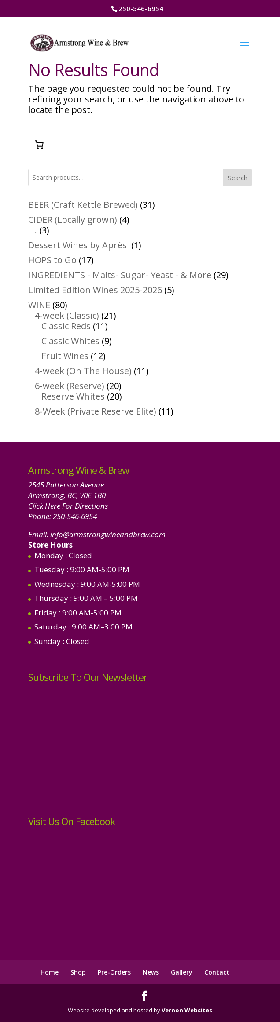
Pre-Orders (114, 972)
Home (50, 972)
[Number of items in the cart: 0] (39, 145)
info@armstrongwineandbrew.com (108, 534)
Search (237, 178)
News (151, 972)
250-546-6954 (75, 516)
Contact (216, 972)
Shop (78, 972)
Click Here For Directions (68, 506)
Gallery (181, 972)
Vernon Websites (187, 1010)
